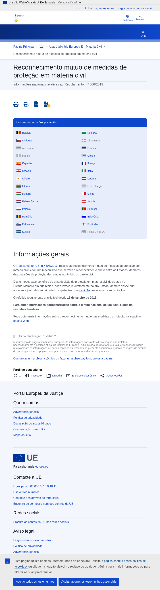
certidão (84, 290)
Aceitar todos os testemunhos (35, 581)
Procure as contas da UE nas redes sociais (41, 522)
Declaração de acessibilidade (32, 423)
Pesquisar (140, 17)
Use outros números (26, 492)
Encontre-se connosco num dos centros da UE (43, 503)
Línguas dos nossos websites (32, 540)
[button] (18, 375)
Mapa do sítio (22, 435)
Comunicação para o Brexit (30, 429)
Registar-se (124, 8)
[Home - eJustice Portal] (18, 18)
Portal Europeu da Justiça (38, 393)
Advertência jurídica (26, 411)
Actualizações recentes (100, 8)
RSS (79, 8)
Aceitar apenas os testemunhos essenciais (88, 581)
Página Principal (23, 46)
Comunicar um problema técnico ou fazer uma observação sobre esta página (63, 358)
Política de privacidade (28, 417)
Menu (143, 34)
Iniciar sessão (145, 8)
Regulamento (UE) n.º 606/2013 (36, 265)
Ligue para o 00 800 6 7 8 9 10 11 (35, 486)
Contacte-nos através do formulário (36, 497)
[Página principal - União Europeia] (25, 458)
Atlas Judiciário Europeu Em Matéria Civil (75, 46)
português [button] (128, 17)
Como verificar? (69, 2)
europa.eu (41, 466)
